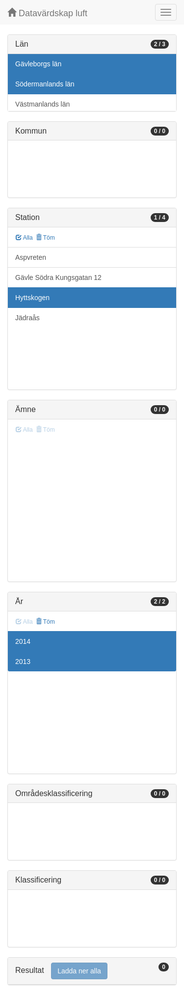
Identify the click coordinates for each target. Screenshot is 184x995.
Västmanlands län (42, 104)
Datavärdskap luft (47, 13)
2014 (22, 641)
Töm (45, 237)
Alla (24, 237)
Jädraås (27, 318)
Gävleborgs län (38, 64)
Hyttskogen (32, 298)
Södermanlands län (45, 84)
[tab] (92, 971)
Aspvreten (30, 257)
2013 (22, 661)
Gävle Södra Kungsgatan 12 (58, 277)
